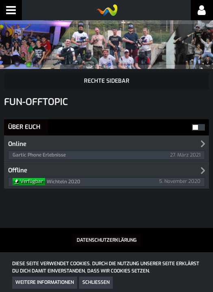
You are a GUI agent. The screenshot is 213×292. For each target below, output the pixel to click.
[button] (11, 10)
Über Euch (24, 127)
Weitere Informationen (44, 282)
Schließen (96, 282)
